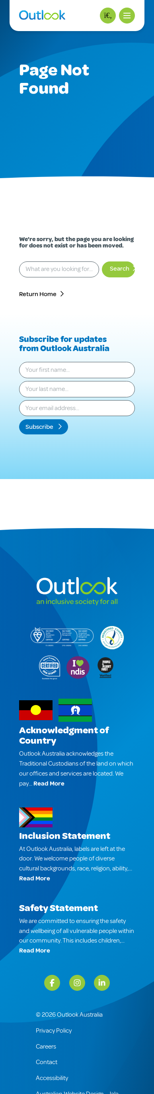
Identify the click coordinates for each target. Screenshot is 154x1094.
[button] (127, 16)
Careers (46, 1047)
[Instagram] (77, 983)
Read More (48, 784)
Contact (46, 1062)
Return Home (38, 294)
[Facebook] (52, 983)
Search (119, 269)
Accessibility (52, 1078)
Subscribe (40, 427)
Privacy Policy (54, 1031)
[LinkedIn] (102, 983)
